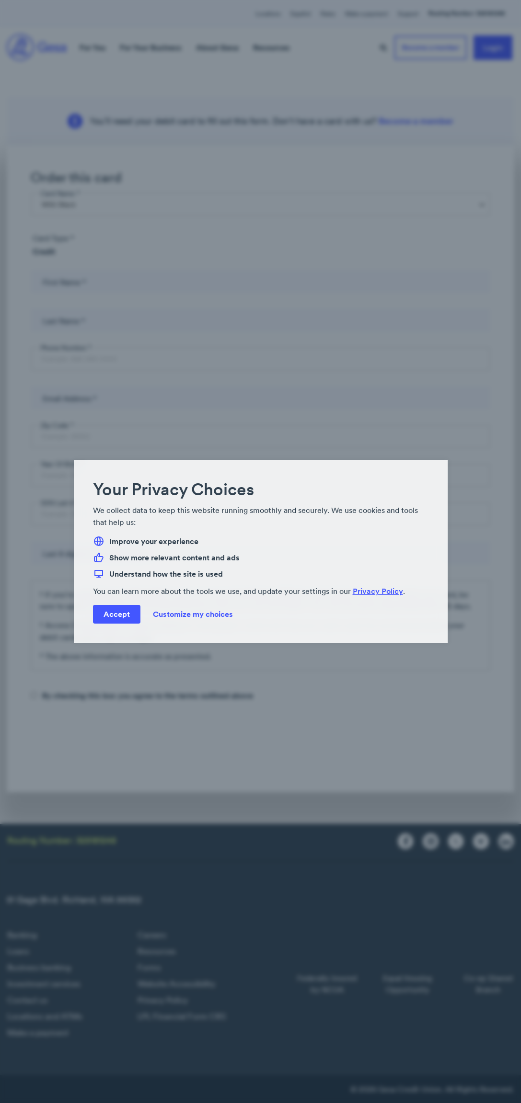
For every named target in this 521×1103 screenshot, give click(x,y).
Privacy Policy (378, 591)
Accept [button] (117, 614)
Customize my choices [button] (193, 614)
